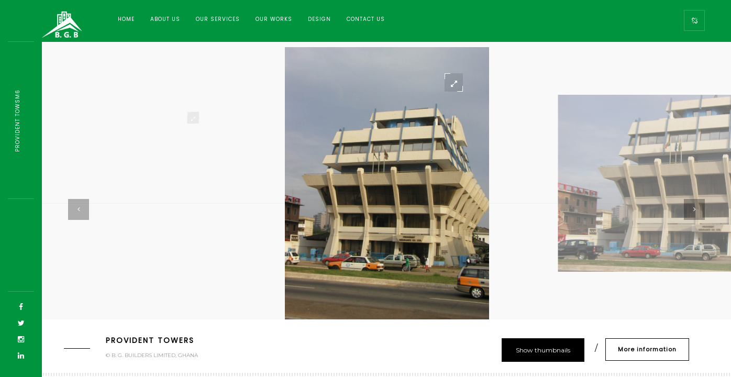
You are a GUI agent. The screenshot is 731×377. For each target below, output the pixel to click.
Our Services (218, 19)
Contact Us (366, 19)
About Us (165, 19)
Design (319, 19)
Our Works (274, 19)
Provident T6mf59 (17, 120)
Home (126, 19)
